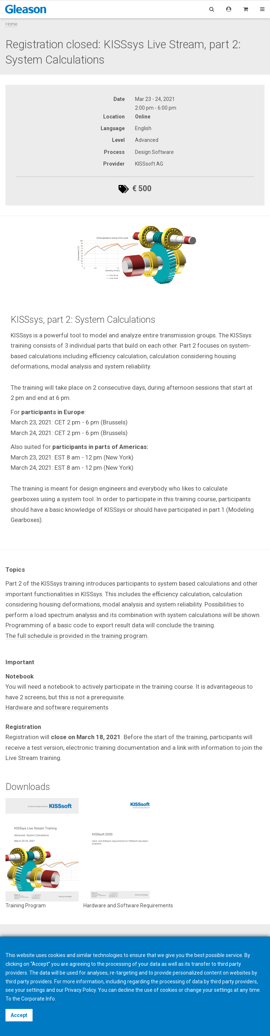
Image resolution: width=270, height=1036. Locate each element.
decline (126, 990)
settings (223, 990)
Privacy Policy (80, 990)
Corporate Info (38, 999)
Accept (19, 1015)
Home (11, 24)
